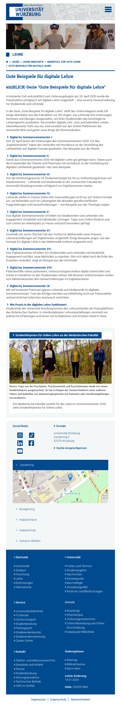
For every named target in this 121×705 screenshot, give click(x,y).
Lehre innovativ (33, 61)
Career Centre (23, 641)
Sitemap (71, 660)
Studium (20, 571)
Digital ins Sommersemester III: (30, 174)
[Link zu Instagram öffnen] (18, 435)
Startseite (21, 558)
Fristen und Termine (78, 566)
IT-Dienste (21, 616)
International (22, 587)
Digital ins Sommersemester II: (29, 156)
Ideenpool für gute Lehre (64, 61)
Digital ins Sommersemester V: (30, 212)
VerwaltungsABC (76, 587)
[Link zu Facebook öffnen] (29, 443)
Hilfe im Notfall (24, 686)
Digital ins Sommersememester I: (31, 137)
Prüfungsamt (23, 628)
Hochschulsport (25, 620)
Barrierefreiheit (80, 699)
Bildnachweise (75, 665)
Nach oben (72, 669)
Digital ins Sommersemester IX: (30, 286)
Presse (19, 669)
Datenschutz (58, 699)
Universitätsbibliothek (28, 611)
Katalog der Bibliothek (79, 632)
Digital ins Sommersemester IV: (30, 193)
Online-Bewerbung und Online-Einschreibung (85, 626)
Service (19, 603)
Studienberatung (25, 624)
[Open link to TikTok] (29, 435)
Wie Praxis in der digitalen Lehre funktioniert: (38, 304)
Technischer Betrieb (27, 682)
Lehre (18, 55)
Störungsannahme (26, 678)
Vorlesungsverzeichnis (80, 619)
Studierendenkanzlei (27, 633)
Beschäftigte (74, 583)
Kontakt (61, 426)
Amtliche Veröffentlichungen (84, 592)
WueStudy (72, 611)
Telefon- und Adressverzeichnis (34, 661)
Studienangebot (76, 571)
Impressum (38, 699)
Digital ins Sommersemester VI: (30, 230)
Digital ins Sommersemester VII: (30, 249)
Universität (21, 566)
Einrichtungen (23, 583)
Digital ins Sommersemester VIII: (31, 267)
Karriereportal (74, 579)
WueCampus (74, 615)
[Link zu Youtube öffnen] (18, 451)
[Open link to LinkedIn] (18, 443)
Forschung (21, 575)
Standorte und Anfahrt (28, 665)
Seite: (68, 687)
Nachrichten (73, 575)
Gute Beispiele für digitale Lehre (29, 65)
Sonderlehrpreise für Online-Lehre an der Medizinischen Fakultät (56, 335)
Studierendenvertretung (29, 637)
